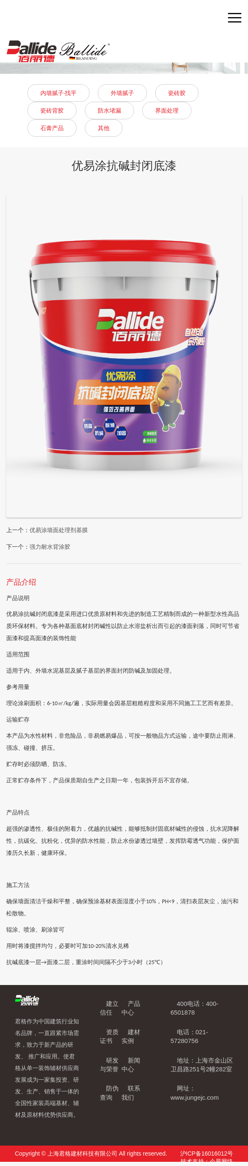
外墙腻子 (122, 93)
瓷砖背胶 (52, 110)
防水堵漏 (109, 110)
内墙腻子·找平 (58, 93)
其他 (103, 128)
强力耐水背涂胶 (50, 546)
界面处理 (167, 110)
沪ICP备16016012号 (206, 1153)
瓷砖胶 (177, 93)
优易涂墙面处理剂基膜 (59, 530)
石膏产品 (52, 128)
